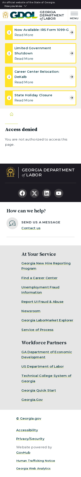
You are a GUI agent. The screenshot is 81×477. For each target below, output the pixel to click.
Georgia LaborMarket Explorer (47, 320)
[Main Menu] (73, 15)
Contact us (30, 228)
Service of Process (37, 330)
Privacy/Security (30, 439)
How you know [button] (13, 6)
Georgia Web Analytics (33, 468)
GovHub (23, 452)
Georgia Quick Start (38, 390)
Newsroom (30, 311)
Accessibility (27, 430)
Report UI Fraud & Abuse (42, 302)
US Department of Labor (42, 366)
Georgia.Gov (32, 400)
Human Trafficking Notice (35, 460)
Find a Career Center (39, 278)
